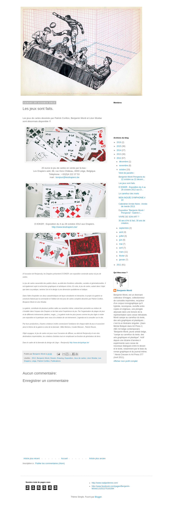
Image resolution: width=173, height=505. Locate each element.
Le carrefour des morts (129, 193)
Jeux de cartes (80, 358)
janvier (122, 260)
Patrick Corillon (43, 361)
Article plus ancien (97, 458)
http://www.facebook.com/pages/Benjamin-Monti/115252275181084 (111, 487)
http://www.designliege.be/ (79, 343)
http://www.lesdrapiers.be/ (64, 227)
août (121, 232)
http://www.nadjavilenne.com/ (105, 483)
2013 (119, 154)
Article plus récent (31, 458)
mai (121, 244)
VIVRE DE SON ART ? (129, 217)
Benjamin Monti (43, 358)
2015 (119, 146)
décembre (124, 161)
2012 (34, 358)
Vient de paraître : (127, 173)
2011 (119, 265)
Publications (55, 361)
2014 (119, 150)
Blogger (98, 497)
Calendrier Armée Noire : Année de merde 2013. (133, 205)
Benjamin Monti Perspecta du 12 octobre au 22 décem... (132, 178)
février (122, 256)
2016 (119, 142)
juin (121, 240)
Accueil (64, 458)
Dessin (53, 358)
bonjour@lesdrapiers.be (67, 177)
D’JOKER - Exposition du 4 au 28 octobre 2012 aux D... (132, 188)
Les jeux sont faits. (127, 183)
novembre (124, 165)
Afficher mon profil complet (126, 361)
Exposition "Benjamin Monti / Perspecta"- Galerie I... (131, 211)
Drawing (60, 358)
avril (121, 248)
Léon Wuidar (92, 358)
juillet (121, 236)
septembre (124, 228)
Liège (34, 361)
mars (121, 252)
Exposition (69, 358)
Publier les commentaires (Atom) (50, 463)
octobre (122, 169)
